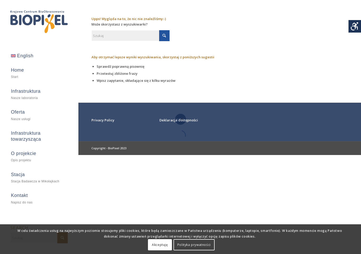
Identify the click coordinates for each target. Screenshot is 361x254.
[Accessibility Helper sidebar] (354, 26)
